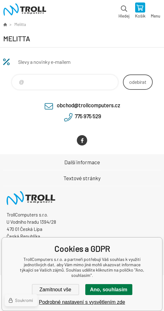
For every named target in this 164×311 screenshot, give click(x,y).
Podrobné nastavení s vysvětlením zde (82, 302)
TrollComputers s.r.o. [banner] (24, 11)
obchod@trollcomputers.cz (88, 105)
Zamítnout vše (55, 289)
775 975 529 (88, 116)
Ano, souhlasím (108, 289)
